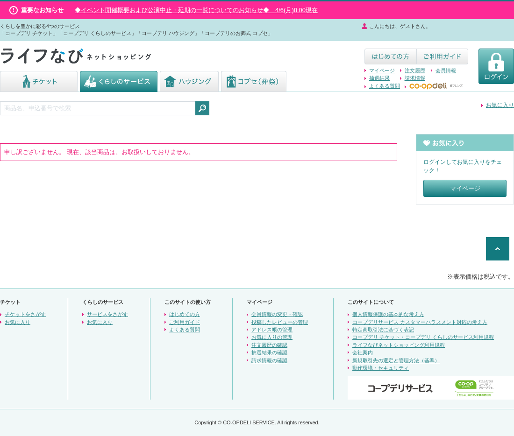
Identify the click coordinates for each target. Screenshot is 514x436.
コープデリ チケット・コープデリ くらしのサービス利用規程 (423, 337)
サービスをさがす (107, 314)
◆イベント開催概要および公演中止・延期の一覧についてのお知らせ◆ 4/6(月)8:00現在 (196, 10)
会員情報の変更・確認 (277, 314)
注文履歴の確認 (269, 345)
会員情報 (445, 70)
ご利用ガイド (184, 322)
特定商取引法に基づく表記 (383, 329)
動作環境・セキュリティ (380, 368)
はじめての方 (184, 314)
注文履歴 (415, 70)
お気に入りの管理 (272, 337)
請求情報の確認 (269, 360)
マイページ (382, 70)
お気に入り (500, 105)
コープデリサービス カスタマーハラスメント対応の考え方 (419, 322)
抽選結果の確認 (269, 352)
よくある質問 (384, 86)
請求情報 (415, 78)
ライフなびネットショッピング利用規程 (398, 345)
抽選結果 (379, 78)
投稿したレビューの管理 (279, 322)
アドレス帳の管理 (272, 329)
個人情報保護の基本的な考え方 (388, 314)
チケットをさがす (25, 314)
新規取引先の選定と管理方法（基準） (396, 360)
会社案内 (362, 352)
